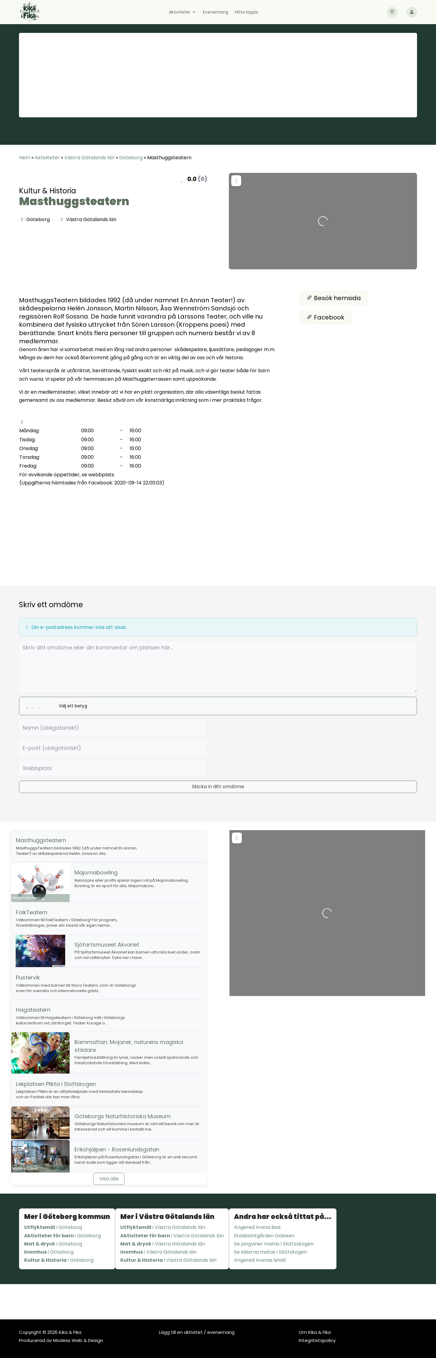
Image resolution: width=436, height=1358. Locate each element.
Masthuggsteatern (74, 201)
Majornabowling (96, 872)
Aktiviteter (179, 12)
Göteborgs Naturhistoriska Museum (122, 1116)
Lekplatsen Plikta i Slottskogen (56, 1084)
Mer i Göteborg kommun (67, 1216)
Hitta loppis (246, 12)
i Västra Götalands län (162, 1227)
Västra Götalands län (89, 157)
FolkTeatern (31, 912)
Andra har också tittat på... (282, 1216)
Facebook (325, 317)
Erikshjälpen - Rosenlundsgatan (116, 1149)
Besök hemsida (333, 298)
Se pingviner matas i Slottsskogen (274, 1243)
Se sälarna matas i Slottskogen (270, 1252)
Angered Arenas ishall (260, 1260)
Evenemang (215, 12)
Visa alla (108, 1178)
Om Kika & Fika (315, 1332)
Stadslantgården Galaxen (264, 1235)
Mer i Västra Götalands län (167, 1216)
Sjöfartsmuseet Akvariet (106, 944)
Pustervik (28, 977)
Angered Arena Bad (257, 1227)
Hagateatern (33, 1010)
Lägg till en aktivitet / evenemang (197, 1332)
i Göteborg (53, 1227)
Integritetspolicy (317, 1340)
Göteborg (131, 157)
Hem (24, 157)
